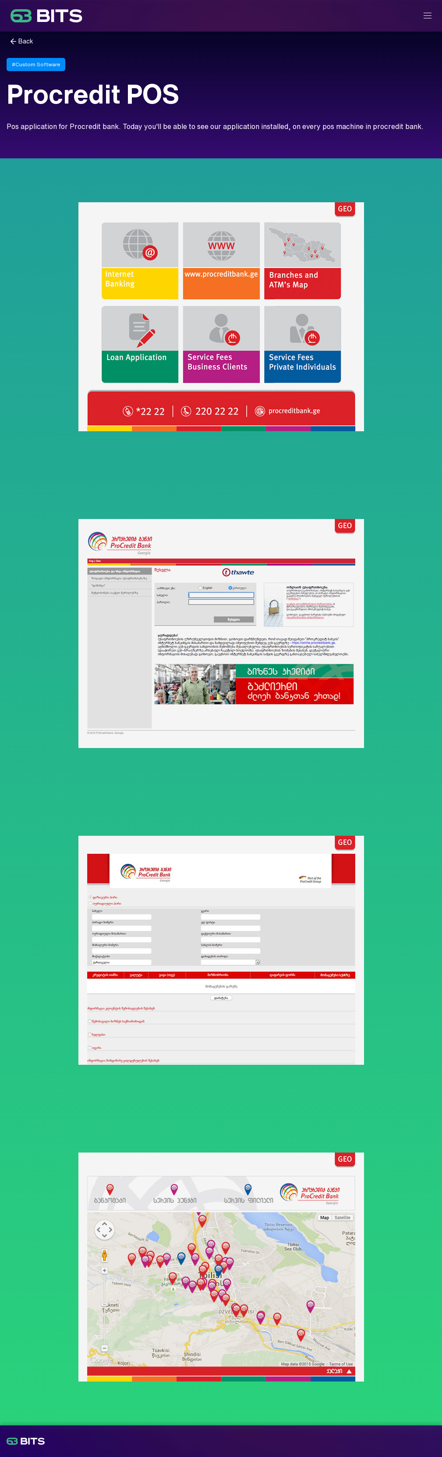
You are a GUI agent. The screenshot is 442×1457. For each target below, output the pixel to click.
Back (25, 41)
